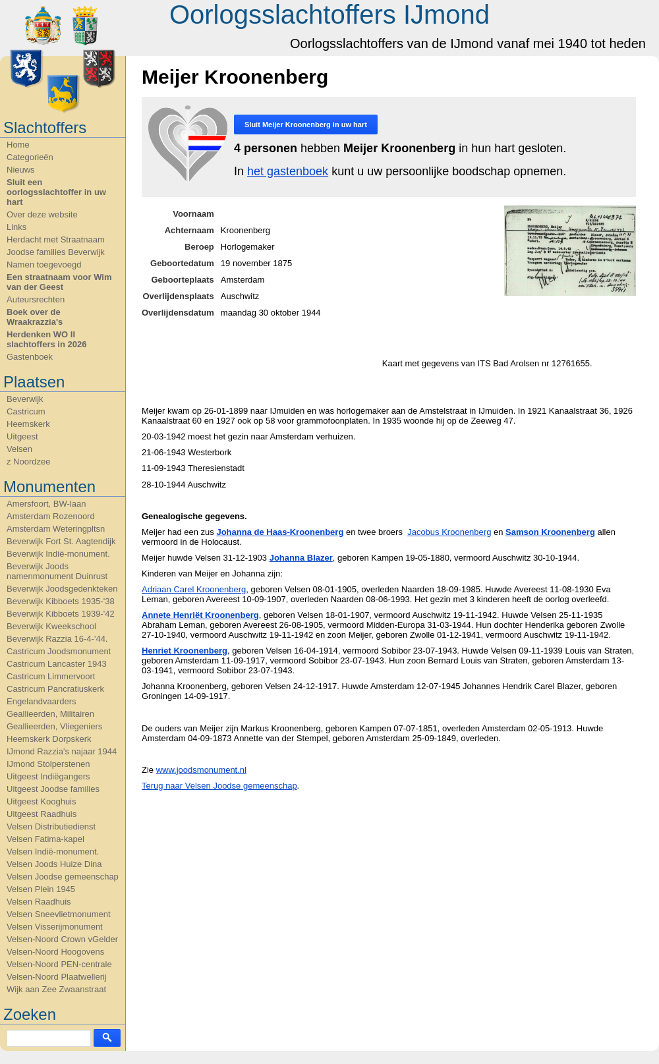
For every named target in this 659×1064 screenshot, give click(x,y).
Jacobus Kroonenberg (449, 532)
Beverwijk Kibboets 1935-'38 (61, 601)
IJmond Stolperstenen (48, 764)
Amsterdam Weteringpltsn (56, 529)
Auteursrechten (36, 299)
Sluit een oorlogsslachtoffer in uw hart (56, 192)
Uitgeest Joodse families (53, 789)
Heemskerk (28, 424)
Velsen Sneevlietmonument (59, 914)
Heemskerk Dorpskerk (49, 739)
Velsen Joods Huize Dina (54, 864)
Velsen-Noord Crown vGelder (62, 939)
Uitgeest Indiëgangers (48, 776)
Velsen (19, 449)
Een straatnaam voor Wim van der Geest (59, 282)
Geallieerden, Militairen (50, 714)
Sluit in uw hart (305, 124)
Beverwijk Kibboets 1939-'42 (61, 614)
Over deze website (42, 214)
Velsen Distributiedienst (51, 826)
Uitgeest (22, 436)
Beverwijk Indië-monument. (58, 554)
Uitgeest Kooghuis (41, 801)
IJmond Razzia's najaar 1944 (62, 751)
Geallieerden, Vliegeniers (54, 726)
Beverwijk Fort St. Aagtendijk (61, 541)
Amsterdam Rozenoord (51, 516)
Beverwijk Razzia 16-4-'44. (57, 639)
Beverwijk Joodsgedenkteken (62, 589)
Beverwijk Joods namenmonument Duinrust (57, 571)
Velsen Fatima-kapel (45, 839)
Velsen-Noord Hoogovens (55, 952)
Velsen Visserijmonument (55, 927)
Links (16, 227)
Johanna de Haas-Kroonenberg (279, 532)
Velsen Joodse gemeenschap (63, 877)
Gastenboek (30, 357)
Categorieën (30, 157)
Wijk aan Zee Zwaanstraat (56, 989)
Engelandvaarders (41, 701)
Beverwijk (25, 399)
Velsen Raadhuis (39, 902)
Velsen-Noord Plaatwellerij (57, 977)
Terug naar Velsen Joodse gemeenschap (219, 786)
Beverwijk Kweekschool (51, 626)
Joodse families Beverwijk (56, 252)
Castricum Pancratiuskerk (55, 689)
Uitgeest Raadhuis (41, 814)
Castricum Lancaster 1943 (57, 664)
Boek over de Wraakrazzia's (35, 317)
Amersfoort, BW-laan (46, 504)
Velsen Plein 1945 (41, 889)
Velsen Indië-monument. (53, 851)
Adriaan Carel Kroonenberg (194, 589)
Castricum (26, 411)
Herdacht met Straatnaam (56, 239)
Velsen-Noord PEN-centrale (59, 964)
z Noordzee (28, 461)
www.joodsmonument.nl (201, 770)
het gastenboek (287, 171)
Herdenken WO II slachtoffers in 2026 (46, 339)
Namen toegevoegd (44, 264)
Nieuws (21, 170)
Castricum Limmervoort (51, 676)
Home (18, 145)
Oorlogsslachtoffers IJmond (329, 14)
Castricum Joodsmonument (59, 651)
